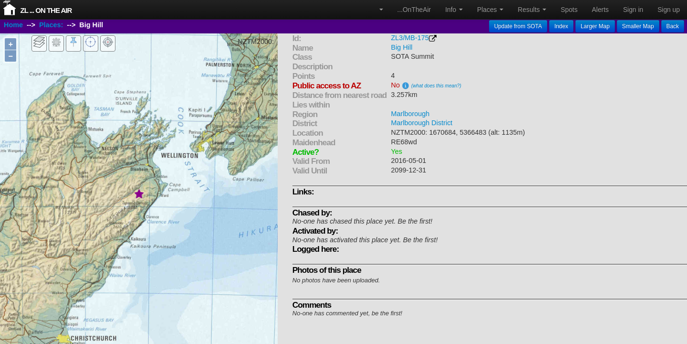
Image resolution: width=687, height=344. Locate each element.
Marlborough (410, 114)
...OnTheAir (414, 9)
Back (672, 26)
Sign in (633, 9)
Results (532, 9)
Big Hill (402, 47)
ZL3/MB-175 (410, 38)
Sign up (668, 9)
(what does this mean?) (436, 85)
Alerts (600, 9)
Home (13, 25)
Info (454, 9)
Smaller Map (638, 26)
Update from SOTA (518, 26)
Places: (51, 25)
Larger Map (595, 26)
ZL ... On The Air (46, 10)
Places (490, 9)
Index (561, 26)
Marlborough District (422, 123)
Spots (569, 9)
